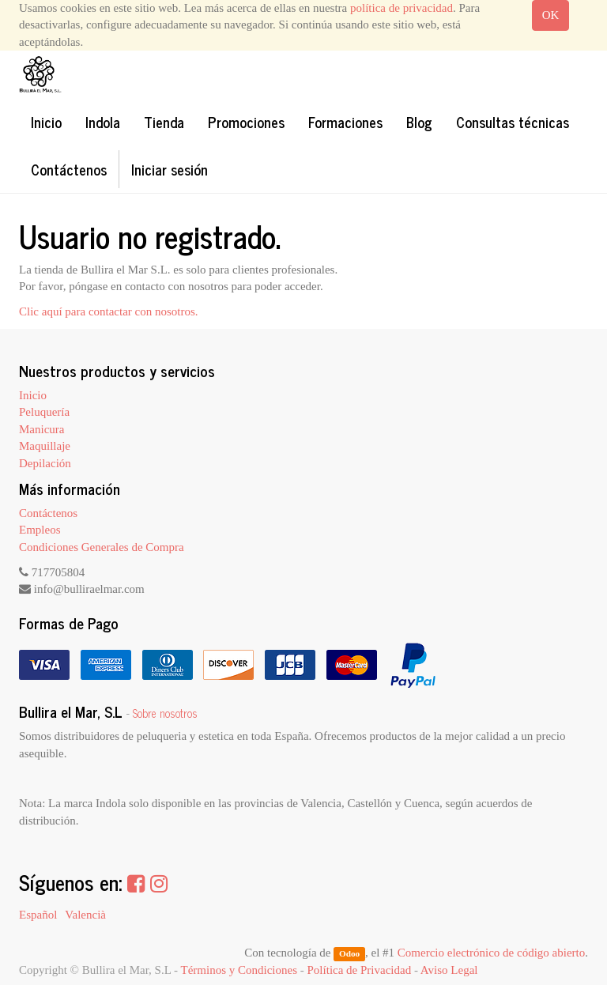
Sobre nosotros (165, 713)
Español (38, 914)
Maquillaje (44, 446)
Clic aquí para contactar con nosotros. (108, 311)
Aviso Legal (449, 970)
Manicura (41, 429)
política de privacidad (401, 8)
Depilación (45, 463)
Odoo (349, 953)
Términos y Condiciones (239, 970)
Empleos (40, 529)
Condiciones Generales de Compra (101, 547)
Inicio (33, 395)
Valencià (85, 914)
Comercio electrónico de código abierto (491, 952)
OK (551, 15)
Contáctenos (48, 513)
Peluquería (44, 412)
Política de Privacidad (359, 970)
